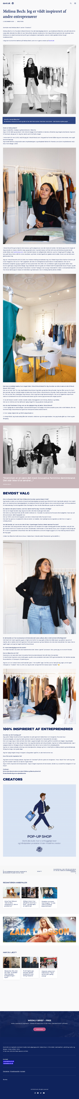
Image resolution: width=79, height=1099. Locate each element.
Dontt (39, 871)
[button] (75, 3)
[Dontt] (8, 3)
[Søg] (70, 3)
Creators (20, 21)
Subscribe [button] (39, 1029)
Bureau (5, 1079)
